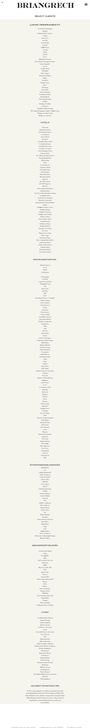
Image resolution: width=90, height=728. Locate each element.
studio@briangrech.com (46, 727)
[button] (2, 2)
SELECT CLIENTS (45, 16)
